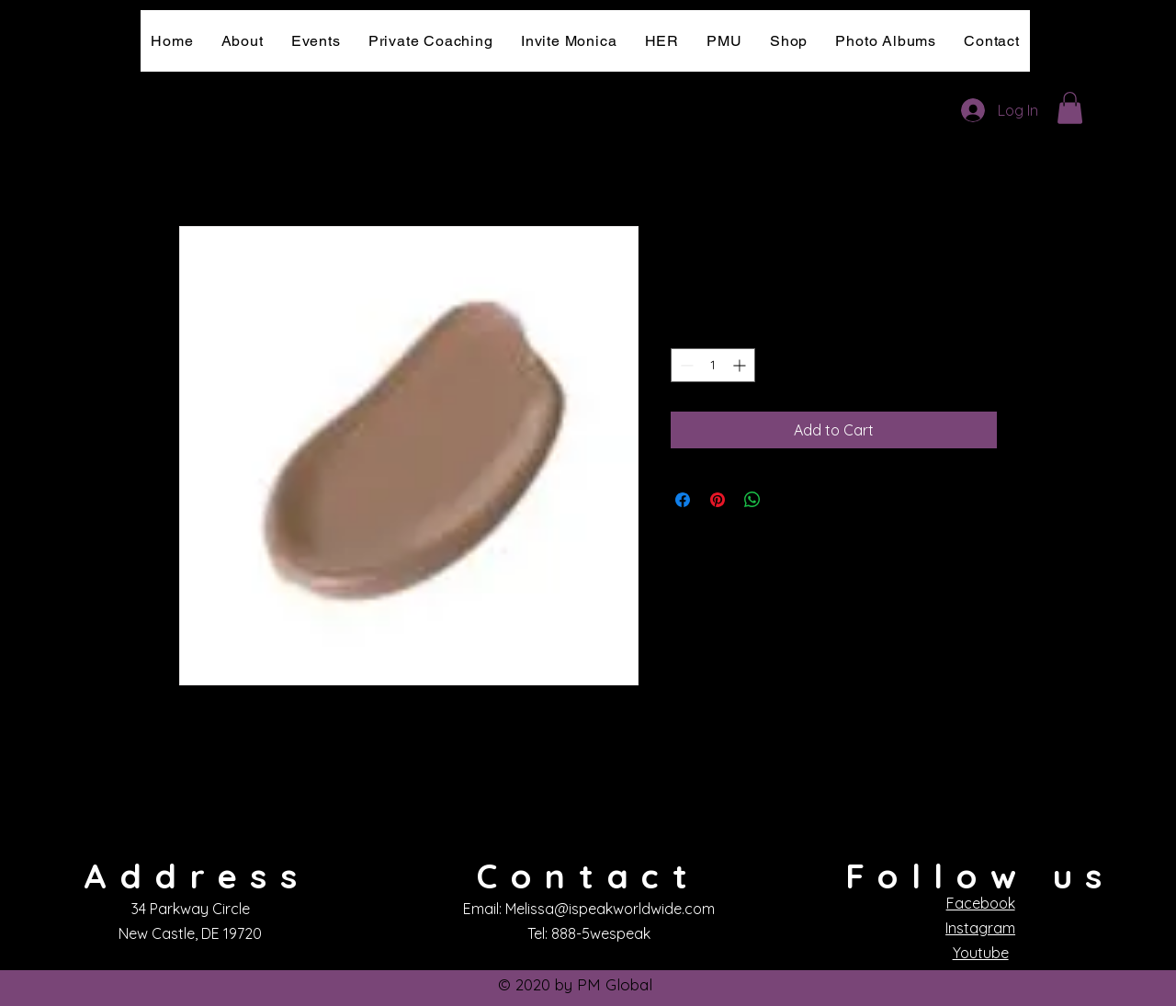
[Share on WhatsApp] (752, 500)
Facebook (980, 903)
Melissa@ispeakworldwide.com (610, 908)
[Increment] (740, 365)
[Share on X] (787, 500)
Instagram (980, 928)
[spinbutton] (712, 365)
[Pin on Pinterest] (718, 500)
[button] (1070, 108)
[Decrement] (684, 365)
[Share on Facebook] (683, 500)
